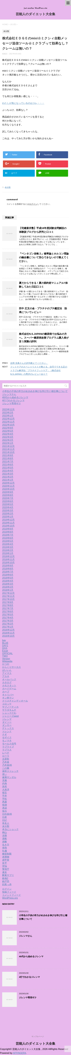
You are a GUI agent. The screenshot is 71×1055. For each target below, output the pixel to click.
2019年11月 (8, 522)
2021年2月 (7, 477)
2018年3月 (7, 584)
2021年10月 (8, 452)
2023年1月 (7, 415)
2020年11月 (8, 486)
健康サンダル (9, 777)
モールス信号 (9, 743)
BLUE (5, 643)
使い (4, 774)
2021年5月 (7, 467)
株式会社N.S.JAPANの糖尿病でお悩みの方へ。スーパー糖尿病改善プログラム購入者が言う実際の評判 (44, 338)
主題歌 (5, 759)
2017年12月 (8, 593)
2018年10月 (8, 562)
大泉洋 (5, 789)
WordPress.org (10, 898)
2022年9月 (7, 428)
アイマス (7, 673)
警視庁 (5, 869)
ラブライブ (8, 746)
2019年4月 (7, 544)
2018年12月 (8, 556)
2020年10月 (8, 489)
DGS (4, 648)
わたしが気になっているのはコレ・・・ (23, 103)
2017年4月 (7, 617)
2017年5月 (7, 614)
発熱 (4, 847)
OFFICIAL (7, 653)
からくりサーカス (11, 667)
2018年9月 (7, 565)
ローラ (5, 756)
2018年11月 (8, 559)
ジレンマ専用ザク (11, 403)
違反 (4, 872)
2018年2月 (7, 587)
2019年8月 (7, 532)
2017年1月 (7, 627)
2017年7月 (7, 608)
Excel (5, 651)
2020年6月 (7, 501)
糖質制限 (7, 854)
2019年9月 (7, 529)
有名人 (5, 823)
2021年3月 (7, 473)
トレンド (7, 731)
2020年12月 (8, 483)
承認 (4, 808)
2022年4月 (7, 434)
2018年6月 (7, 574)
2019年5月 (7, 541)
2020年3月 (7, 510)
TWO (5, 656)
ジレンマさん (9, 394)
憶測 (4, 805)
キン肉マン (8, 697)
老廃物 (5, 857)
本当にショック (10, 829)
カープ (5, 691)
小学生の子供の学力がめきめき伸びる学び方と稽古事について (35, 391)
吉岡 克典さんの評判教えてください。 (29, 363)
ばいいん (7, 670)
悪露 (4, 802)
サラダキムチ (9, 710)
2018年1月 (7, 590)
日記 (4, 820)
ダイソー (7, 722)
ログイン (33, 204)
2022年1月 (7, 443)
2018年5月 (7, 578)
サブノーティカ (10, 707)
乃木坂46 (7, 765)
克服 (4, 780)
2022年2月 (7, 440)
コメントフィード (11, 895)
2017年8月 (7, 605)
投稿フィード (9, 892)
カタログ (7, 682)
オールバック (9, 679)
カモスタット (9, 685)
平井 (4, 795)
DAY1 (5, 645)
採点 (4, 811)
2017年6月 (7, 611)
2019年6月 (7, 538)
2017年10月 (8, 599)
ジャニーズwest (10, 716)
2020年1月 (7, 516)
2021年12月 (8, 446)
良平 (4, 863)
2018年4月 (7, 581)
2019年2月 (7, 550)
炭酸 (4, 841)
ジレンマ (7, 719)
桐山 (4, 832)
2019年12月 (8, 519)
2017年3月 (7, 620)
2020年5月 (7, 504)
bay (4, 640)
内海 (4, 783)
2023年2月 (7, 412)
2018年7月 (7, 571)
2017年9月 (7, 602)
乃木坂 (5, 762)
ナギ (4, 734)
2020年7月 (7, 498)
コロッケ (7, 704)
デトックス (8, 728)
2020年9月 (7, 492)
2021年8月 (7, 458)
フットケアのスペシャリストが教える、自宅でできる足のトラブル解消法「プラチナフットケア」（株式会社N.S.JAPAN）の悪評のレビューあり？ (38, 370)
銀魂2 (5, 878)
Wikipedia (7, 661)
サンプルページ (38, 1036)
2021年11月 (8, 449)
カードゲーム (9, 688)
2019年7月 (7, 535)
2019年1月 (7, 553)
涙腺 (4, 835)
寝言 (4, 792)
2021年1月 (7, 480)
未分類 (8, 187)
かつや (5, 664)
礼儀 (4, 851)
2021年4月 (7, 470)
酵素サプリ (8, 875)
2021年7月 (7, 461)
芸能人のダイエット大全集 (35, 14)
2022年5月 (7, 431)
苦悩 (4, 866)
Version (6, 658)
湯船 (4, 838)
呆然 (4, 786)
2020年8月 (7, 495)
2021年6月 (7, 464)
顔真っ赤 (7, 884)
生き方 (5, 844)
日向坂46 (7, 814)
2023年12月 (8, 409)
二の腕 (5, 768)
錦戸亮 (5, 881)
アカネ (5, 676)
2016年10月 (8, 636)
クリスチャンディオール (15, 701)
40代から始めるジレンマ (15, 397)
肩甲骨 (5, 860)
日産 (4, 817)
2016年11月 (8, 633)
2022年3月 (7, 437)
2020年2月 (7, 513)
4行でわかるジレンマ (13, 400)
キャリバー (8, 694)
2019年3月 (7, 547)
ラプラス (7, 750)
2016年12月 (8, 630)
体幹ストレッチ (10, 771)
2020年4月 (7, 507)
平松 (4, 798)
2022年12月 (8, 418)
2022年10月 (8, 425)
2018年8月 (7, 568)
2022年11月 (8, 421)
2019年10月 (8, 526)
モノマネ (7, 740)
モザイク (7, 737)
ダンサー (7, 725)
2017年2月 (7, 623)
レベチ (5, 753)
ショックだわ (9, 713)
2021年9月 (7, 455)
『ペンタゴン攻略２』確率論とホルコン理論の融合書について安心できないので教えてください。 (44, 257)
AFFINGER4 (19, 1053)
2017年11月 (8, 596)
